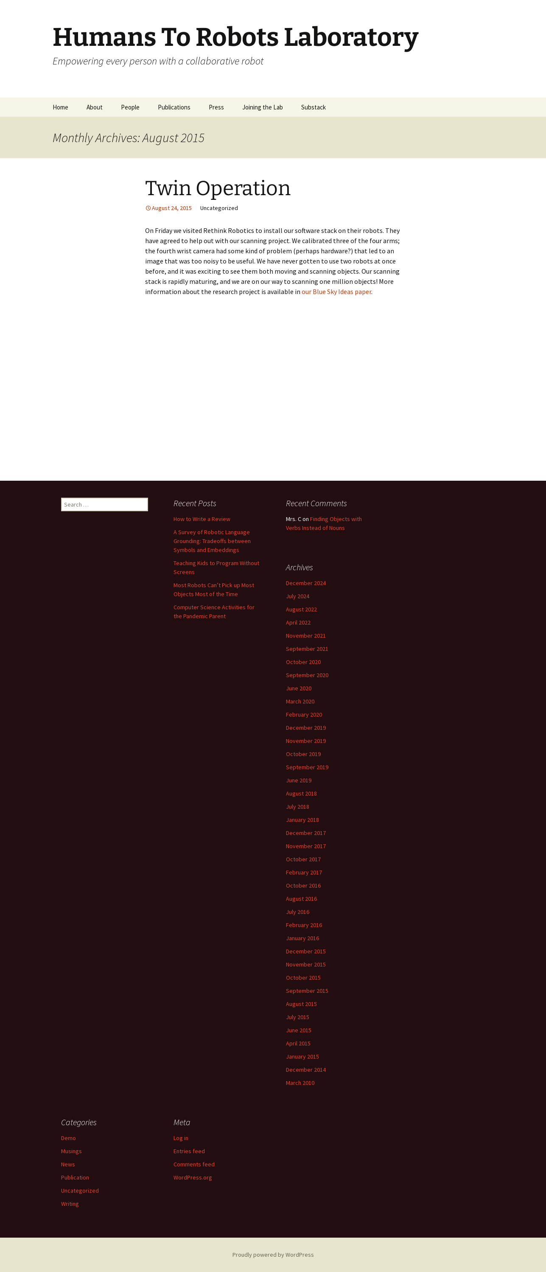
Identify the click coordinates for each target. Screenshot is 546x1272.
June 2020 (298, 688)
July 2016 (297, 912)
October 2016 (303, 885)
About (95, 107)
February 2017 (304, 872)
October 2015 (303, 977)
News (68, 1164)
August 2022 (301, 609)
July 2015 (297, 1017)
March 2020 (300, 701)
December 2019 (306, 727)
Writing (70, 1204)
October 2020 (303, 662)
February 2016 (304, 925)
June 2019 (298, 780)
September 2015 (307, 991)
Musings (71, 1151)
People (130, 107)
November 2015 (306, 964)
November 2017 (306, 846)
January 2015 (302, 1056)
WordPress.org (193, 1177)
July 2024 (297, 596)
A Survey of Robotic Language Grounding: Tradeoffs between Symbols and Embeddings (212, 541)
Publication (75, 1177)
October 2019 (303, 754)
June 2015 (298, 1030)
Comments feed (194, 1164)
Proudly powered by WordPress (273, 1254)
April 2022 (298, 622)
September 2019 (307, 767)
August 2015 (301, 1004)
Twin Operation (218, 188)
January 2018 (302, 820)
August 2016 (301, 898)
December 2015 (306, 951)
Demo (68, 1138)
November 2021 (306, 635)
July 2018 (297, 806)
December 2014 (306, 1069)
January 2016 (302, 938)
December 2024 (306, 583)
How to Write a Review (202, 519)
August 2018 (301, 793)
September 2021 (307, 649)
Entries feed (189, 1151)
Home (60, 107)
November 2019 (306, 741)
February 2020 (304, 714)
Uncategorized (80, 1190)
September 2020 (307, 675)
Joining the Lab (262, 107)
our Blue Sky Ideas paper (336, 291)
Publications (174, 107)
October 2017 (303, 859)
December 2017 (306, 833)
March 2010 (300, 1083)
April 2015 (298, 1043)
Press (216, 107)
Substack (313, 107)
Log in (181, 1138)
